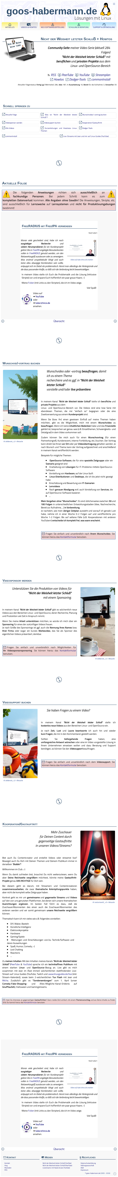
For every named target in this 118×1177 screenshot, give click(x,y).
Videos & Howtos (29, 26)
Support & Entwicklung (104, 26)
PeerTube (65, 74)
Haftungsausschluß (87, 1165)
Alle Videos (8, 128)
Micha (5, 980)
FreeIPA (35, 250)
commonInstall (99, 79)
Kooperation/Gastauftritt (90, 122)
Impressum (84, 1170)
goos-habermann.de (93, 1173)
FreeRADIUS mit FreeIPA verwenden (47, 226)
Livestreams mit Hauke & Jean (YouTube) (56, 1168)
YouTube (82, 74)
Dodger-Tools (76, 79)
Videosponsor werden (12, 122)
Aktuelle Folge (9, 114)
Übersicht (58, 321)
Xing (5, 1165)
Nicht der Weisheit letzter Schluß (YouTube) (57, 1163)
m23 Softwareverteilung (52, 26)
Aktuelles (10, 26)
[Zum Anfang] (114, 1173)
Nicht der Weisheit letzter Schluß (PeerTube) (57, 1165)
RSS (51, 74)
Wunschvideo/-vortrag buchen (92, 114)
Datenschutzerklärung (88, 1163)
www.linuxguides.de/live (60, 974)
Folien (31, 283)
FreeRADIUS (34, 253)
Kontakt (7, 1163)
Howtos (57, 79)
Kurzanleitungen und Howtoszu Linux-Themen (59, 129)
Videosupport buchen (50, 122)
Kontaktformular (68, 537)
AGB (82, 1168)
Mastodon (7, 1168)
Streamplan (100, 74)
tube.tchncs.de (42, 303)
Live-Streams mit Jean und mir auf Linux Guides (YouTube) (84, 135)
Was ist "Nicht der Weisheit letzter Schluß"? (59, 116)
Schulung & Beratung (79, 26)
